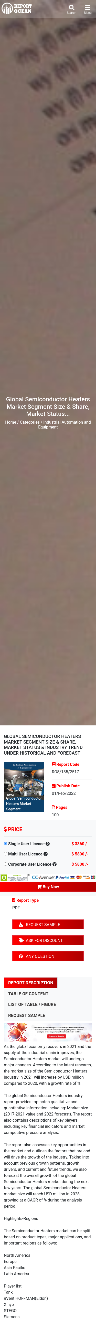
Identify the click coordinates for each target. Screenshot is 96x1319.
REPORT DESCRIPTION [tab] (30, 982)
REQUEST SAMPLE (39, 924)
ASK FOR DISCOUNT (41, 940)
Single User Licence (26, 843)
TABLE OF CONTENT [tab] (28, 993)
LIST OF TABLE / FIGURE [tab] (32, 1004)
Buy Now (48, 886)
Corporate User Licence (29, 864)
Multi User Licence (25, 854)
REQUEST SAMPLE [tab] (26, 1015)
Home (10, 422)
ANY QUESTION (36, 956)
